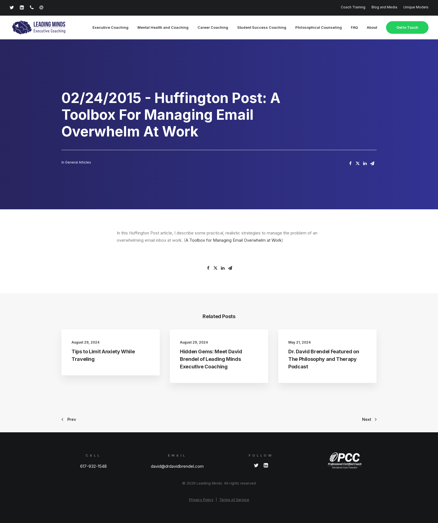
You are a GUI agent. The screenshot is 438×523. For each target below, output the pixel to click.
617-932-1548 (93, 466)
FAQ (354, 27)
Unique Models (416, 7)
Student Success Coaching (261, 27)
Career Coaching (212, 27)
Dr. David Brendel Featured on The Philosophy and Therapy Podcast (323, 359)
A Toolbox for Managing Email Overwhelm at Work (233, 240)
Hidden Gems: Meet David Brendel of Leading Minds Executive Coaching (211, 359)
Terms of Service (234, 499)
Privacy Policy (201, 499)
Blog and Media (384, 7)
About (372, 27)
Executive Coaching (110, 27)
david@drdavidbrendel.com (177, 466)
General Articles (78, 162)
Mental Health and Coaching (163, 27)
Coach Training (353, 7)
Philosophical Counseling (318, 27)
